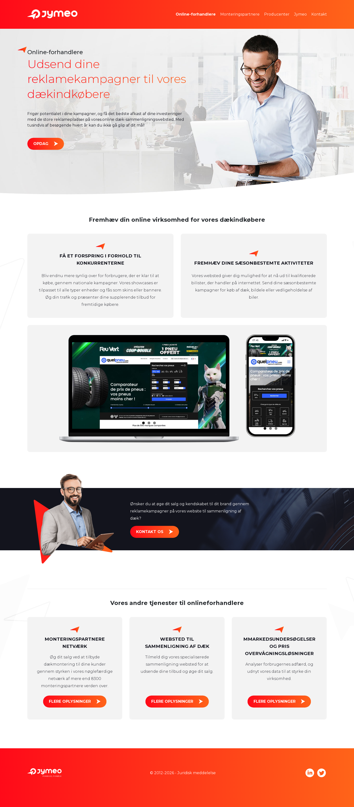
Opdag (40, 143)
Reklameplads (196, 21)
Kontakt (319, 14)
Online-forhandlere (196, 14)
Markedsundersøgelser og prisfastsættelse (224, 7)
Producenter (277, 14)
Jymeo (300, 14)
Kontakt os (149, 531)
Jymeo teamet (315, 7)
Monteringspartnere (240, 14)
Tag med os (312, 21)
